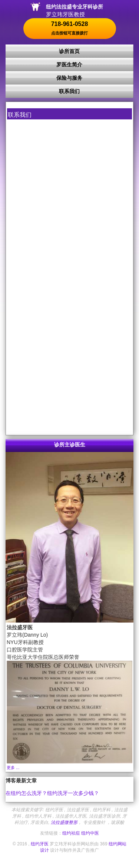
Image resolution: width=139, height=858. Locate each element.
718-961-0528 (69, 28)
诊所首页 (69, 51)
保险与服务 (69, 78)
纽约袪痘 (71, 833)
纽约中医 (90, 833)
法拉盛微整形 (64, 822)
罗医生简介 (69, 64)
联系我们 (69, 91)
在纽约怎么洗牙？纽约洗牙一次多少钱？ (52, 793)
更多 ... (13, 767)
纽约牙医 (40, 844)
